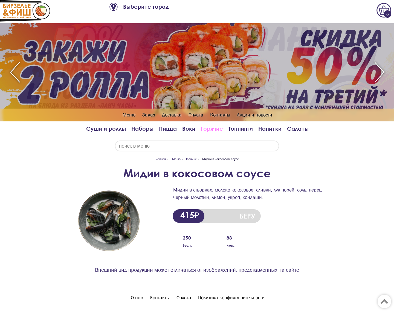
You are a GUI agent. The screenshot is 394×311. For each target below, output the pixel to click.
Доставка (172, 115)
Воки (188, 128)
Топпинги (240, 128)
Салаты (298, 128)
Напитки (270, 128)
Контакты (220, 115)
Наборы (142, 128)
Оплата (196, 115)
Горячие (212, 128)
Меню (129, 115)
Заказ (148, 115)
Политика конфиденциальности (231, 298)
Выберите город (146, 7)
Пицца (168, 128)
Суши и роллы (106, 128)
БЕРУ (247, 216)
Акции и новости (254, 115)
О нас (137, 298)
